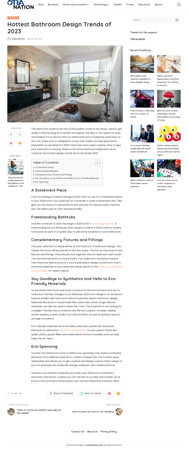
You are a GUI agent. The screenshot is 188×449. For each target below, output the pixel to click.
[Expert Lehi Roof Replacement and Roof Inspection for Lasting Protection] (169, 64)
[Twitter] (20, 134)
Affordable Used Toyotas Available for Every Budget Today (140, 79)
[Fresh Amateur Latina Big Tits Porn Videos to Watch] (142, 99)
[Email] (20, 143)
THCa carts (137, 39)
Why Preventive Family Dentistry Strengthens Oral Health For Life (15, 181)
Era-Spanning (43, 181)
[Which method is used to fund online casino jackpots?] (142, 168)
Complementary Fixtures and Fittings (55, 174)
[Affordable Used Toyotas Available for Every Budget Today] (142, 64)
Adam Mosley (18, 39)
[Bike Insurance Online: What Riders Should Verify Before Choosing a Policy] (169, 99)
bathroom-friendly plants (74, 330)
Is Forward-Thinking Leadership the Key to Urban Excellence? (141, 148)
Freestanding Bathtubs (47, 171)
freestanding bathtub (102, 223)
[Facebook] (10, 134)
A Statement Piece (44, 167)
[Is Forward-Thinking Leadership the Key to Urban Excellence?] (142, 133)
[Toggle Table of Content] (100, 163)
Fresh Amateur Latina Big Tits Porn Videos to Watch (141, 113)
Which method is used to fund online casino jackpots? (141, 183)
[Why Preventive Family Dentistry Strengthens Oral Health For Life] (15, 167)
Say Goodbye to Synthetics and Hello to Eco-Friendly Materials (69, 178)
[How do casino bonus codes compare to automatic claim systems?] (169, 168)
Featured (13, 18)
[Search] (179, 4)
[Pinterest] (10, 143)
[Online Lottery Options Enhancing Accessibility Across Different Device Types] (169, 133)
